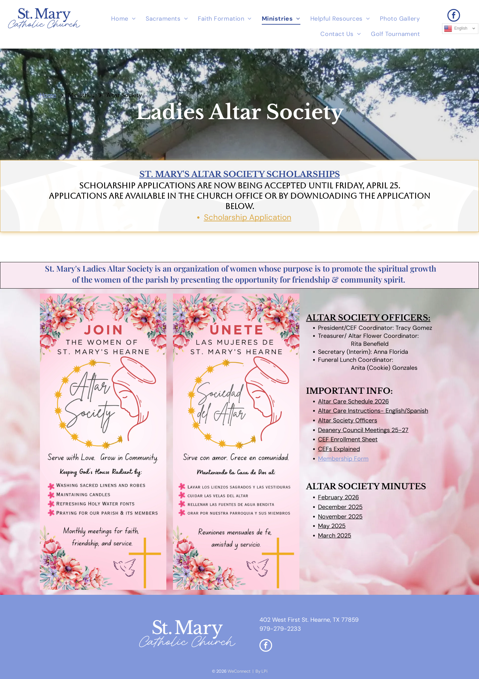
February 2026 (338, 497)
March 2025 (334, 536)
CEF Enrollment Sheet (348, 439)
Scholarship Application (247, 217)
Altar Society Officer (346, 420)
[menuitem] (123, 18)
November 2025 (340, 517)
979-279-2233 (280, 629)
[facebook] (453, 16)
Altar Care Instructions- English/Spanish (373, 411)
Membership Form (343, 459)
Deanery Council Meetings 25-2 (361, 430)
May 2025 (332, 526)
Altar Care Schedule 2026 (353, 401)
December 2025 (340, 507)
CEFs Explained (339, 449)
